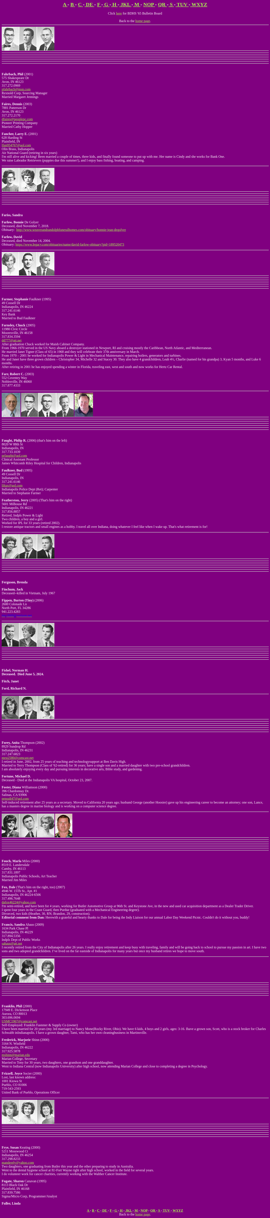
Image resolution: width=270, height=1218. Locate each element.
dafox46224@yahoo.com (19, 902)
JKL (125, 4)
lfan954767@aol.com (16, 145)
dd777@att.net (12, 340)
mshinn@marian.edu (16, 1055)
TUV (182, 4)
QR (162, 4)
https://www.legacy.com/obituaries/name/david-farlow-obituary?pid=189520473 (69, 244)
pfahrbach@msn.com (16, 89)
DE (89, 4)
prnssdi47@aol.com (15, 798)
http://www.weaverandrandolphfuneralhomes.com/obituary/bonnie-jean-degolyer (71, 230)
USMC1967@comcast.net (19, 1021)
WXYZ (198, 4)
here (119, 13)
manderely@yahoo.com (18, 1162)
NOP (149, 4)
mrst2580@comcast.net (18, 758)
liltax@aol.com (12, 485)
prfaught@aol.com (14, 455)
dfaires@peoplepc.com (17, 119)
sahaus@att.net (12, 943)
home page (142, 21)
